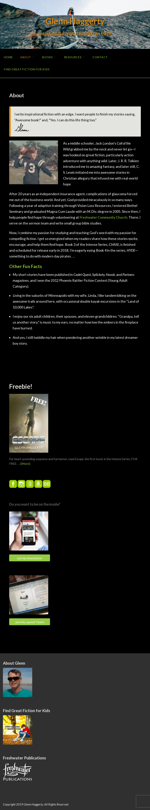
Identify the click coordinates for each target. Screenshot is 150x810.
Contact (102, 57)
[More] (25, 463)
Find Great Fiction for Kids (27, 68)
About (26, 57)
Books (48, 57)
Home (8, 57)
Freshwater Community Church (103, 217)
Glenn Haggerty (75, 21)
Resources (74, 57)
